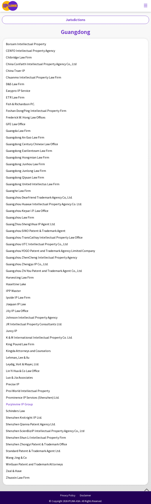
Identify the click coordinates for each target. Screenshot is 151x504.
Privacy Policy (67, 495)
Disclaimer (85, 495)
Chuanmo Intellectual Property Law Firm (33, 77)
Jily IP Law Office (17, 311)
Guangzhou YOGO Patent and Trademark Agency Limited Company (50, 251)
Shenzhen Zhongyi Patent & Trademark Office (36, 444)
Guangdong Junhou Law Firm (25, 164)
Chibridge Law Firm (19, 57)
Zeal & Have (14, 471)
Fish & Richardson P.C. (20, 104)
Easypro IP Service (18, 91)
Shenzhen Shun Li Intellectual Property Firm (36, 437)
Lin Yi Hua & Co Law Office (23, 371)
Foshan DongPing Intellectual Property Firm (36, 111)
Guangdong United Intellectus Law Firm (32, 184)
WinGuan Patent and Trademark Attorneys (34, 464)
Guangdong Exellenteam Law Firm (29, 151)
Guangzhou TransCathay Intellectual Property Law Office (44, 237)
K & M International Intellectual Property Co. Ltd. (39, 337)
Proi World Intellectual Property (28, 391)
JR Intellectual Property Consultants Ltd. (34, 324)
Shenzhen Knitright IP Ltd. (24, 417)
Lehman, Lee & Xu (17, 357)
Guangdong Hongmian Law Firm (27, 157)
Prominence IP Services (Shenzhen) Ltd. (32, 397)
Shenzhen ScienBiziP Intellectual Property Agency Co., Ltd (45, 431)
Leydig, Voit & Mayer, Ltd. (22, 364)
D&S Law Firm (15, 84)
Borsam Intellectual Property (26, 44)
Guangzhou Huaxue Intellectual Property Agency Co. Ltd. (44, 204)
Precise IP (12, 384)
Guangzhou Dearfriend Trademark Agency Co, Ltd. (39, 197)
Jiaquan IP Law (16, 304)
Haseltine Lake (16, 284)
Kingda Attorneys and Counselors (28, 351)
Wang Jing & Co (16, 457)
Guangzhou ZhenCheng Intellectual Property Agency (41, 257)
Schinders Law (15, 411)
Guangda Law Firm (18, 131)
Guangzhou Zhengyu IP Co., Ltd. (27, 264)
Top (146, 490)
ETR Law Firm (15, 97)
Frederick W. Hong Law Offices (25, 117)
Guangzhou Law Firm (20, 217)
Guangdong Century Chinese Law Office (32, 144)
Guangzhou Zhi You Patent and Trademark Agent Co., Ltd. (44, 271)
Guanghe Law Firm (18, 191)
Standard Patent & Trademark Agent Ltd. (33, 451)
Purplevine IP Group (19, 404)
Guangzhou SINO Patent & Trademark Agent (35, 231)
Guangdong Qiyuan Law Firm (25, 177)
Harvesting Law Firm (20, 277)
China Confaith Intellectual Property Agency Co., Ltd (41, 64)
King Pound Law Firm (20, 344)
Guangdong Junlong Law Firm (26, 171)
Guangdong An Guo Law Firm (25, 137)
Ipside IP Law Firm (18, 297)
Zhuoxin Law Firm (17, 477)
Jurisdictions (75, 19)
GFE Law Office (15, 124)
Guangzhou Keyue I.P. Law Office (27, 211)
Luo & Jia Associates (19, 377)
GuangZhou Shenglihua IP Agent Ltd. (30, 224)
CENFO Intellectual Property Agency (30, 51)
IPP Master (13, 291)
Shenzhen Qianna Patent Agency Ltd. (30, 424)
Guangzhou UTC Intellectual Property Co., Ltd (37, 244)
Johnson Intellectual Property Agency (31, 317)
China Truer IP (15, 71)
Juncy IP (11, 331)
